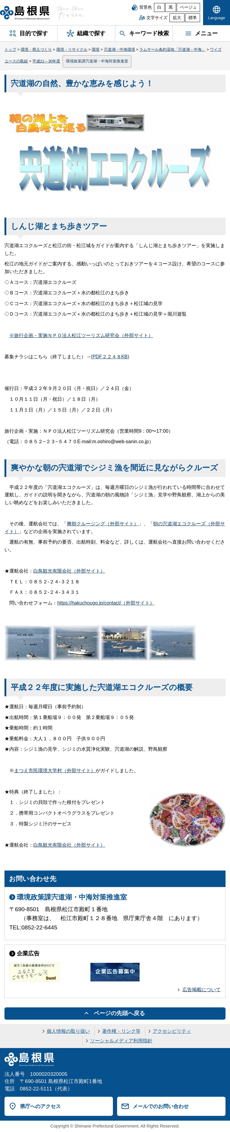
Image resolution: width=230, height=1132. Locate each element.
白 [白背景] (159, 7)
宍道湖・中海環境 (119, 49)
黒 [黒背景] (171, 7)
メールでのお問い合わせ (161, 1106)
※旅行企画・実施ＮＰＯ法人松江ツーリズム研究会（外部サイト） (81, 335)
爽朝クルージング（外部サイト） (103, 523)
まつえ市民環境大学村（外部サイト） (55, 770)
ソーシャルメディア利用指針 (121, 1040)
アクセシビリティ (172, 1031)
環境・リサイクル (71, 49)
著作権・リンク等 (121, 1031)
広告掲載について (201, 989)
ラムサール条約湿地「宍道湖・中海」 (172, 49)
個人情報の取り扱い (68, 1031)
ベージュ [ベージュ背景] (188, 7)
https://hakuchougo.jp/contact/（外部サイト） (106, 602)
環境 (95, 49)
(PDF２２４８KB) (110, 356)
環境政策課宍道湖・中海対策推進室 (97, 61)
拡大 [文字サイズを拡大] (177, 18)
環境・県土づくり (36, 49)
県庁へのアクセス (40, 1106)
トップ (10, 49)
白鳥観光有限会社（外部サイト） (69, 570)
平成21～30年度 (46, 61)
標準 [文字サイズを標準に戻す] (192, 18)
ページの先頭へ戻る (119, 1013)
